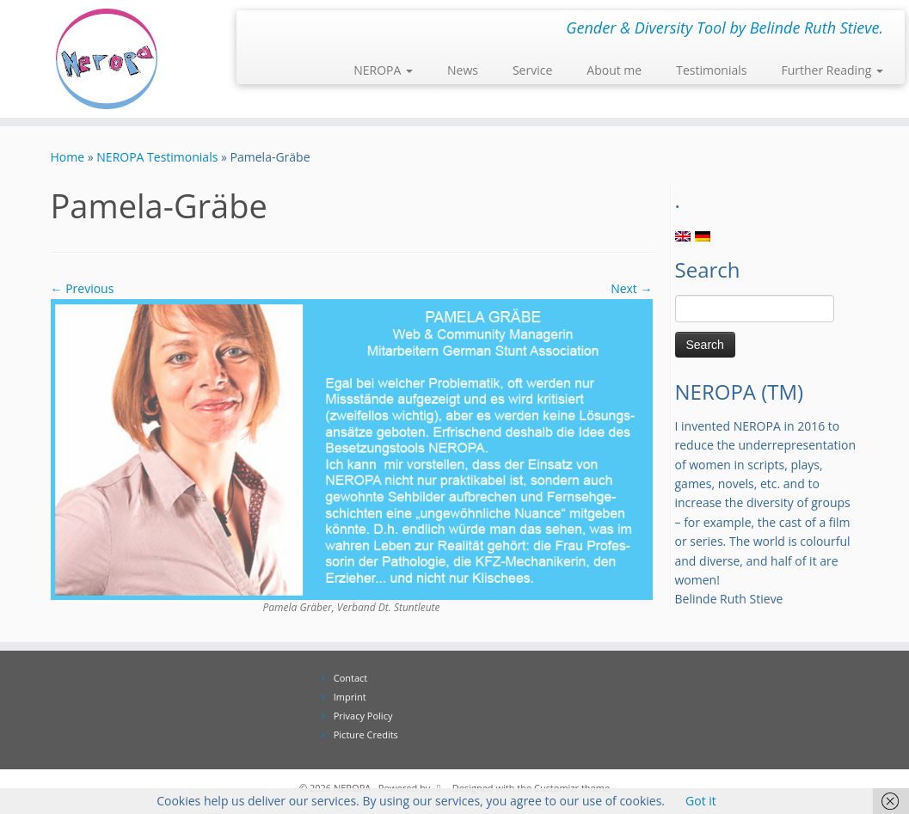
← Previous (82, 288)
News (462, 70)
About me (614, 70)
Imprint (350, 696)
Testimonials (711, 70)
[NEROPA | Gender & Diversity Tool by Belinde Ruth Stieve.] (106, 59)
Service (532, 70)
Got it (700, 801)
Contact (351, 677)
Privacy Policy (363, 715)
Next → (631, 288)
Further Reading (832, 70)
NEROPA (383, 70)
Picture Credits (366, 734)
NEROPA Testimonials (157, 157)
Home (68, 157)
